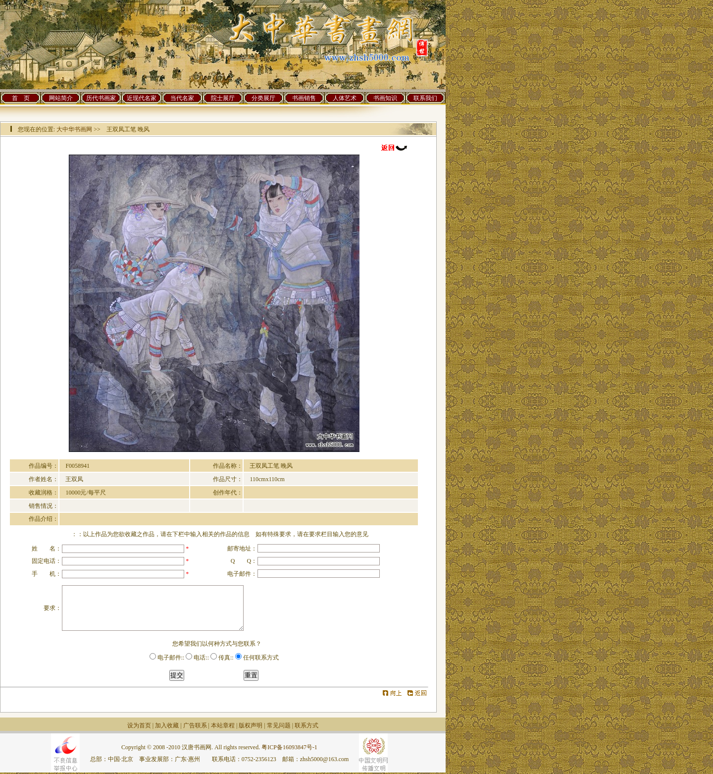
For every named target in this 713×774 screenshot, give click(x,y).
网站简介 (61, 98)
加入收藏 (167, 725)
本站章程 (223, 725)
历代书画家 (101, 98)
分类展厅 (263, 98)
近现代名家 (141, 98)
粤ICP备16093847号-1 (289, 747)
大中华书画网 (74, 129)
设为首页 (139, 725)
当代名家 (182, 98)
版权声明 (250, 725)
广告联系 (195, 725)
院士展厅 (223, 98)
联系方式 (306, 725)
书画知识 (385, 98)
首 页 (21, 98)
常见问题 (279, 725)
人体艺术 (344, 98)
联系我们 (425, 98)
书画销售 (304, 98)
